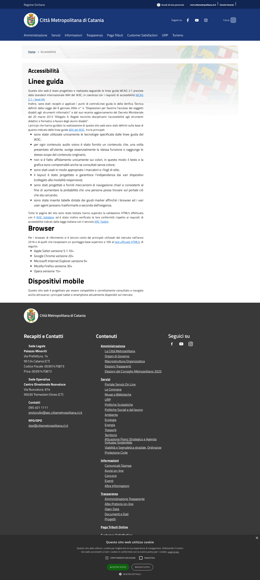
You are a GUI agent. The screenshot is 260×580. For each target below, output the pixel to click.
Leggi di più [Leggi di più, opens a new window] (173, 552)
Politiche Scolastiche (119, 404)
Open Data (112, 509)
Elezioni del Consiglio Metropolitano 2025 (133, 371)
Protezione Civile (116, 452)
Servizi (105, 379)
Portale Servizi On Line (120, 384)
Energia (110, 425)
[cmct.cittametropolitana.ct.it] (203, 5)
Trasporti (110, 430)
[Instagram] (199, 20)
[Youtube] (190, 20)
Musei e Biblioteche (118, 394)
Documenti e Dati (117, 514)
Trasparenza (109, 493)
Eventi (109, 480)
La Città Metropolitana (120, 351)
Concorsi (111, 475)
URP (108, 399)
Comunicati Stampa (118, 465)
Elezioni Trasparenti (118, 366)
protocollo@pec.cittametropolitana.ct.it (55, 412)
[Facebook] (181, 20)
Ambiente (111, 414)
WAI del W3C (76, 130)
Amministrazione (113, 346)
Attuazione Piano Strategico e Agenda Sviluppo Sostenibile (131, 441)
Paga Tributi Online (114, 527)
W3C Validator (45, 217)
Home (31, 52)
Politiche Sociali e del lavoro (124, 409)
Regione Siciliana (34, 5)
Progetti (110, 519)
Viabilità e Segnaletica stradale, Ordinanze (133, 447)
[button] (122, 558)
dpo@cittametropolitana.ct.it (48, 425)
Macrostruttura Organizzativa (125, 361)
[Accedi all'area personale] (170, 5)
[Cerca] (232, 20)
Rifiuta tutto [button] (142, 567)
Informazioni (110, 460)
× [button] (256, 538)
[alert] (130, 557)
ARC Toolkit (101, 221)
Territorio (111, 435)
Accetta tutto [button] (118, 567)
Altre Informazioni (117, 486)
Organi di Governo (117, 356)
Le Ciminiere (113, 389)
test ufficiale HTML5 (127, 242)
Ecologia (110, 420)
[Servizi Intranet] (227, 5)
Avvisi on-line (114, 470)
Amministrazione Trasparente (125, 499)
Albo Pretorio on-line (119, 504)
